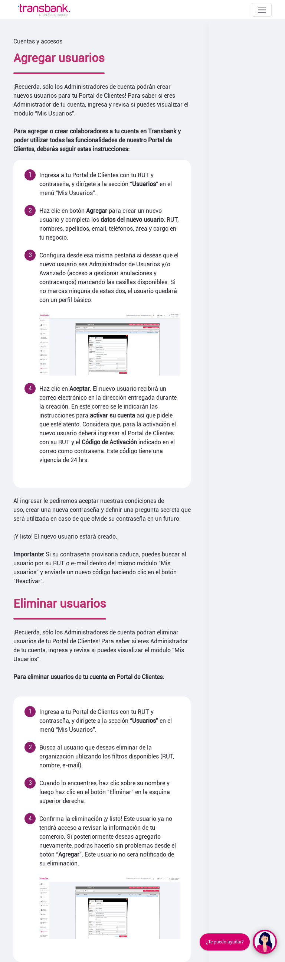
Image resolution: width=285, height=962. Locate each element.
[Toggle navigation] (262, 10)
